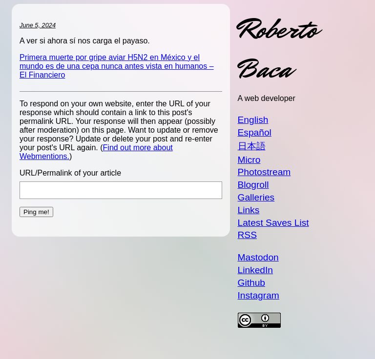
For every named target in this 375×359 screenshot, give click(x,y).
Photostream (264, 172)
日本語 (252, 146)
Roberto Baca (277, 49)
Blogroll (253, 185)
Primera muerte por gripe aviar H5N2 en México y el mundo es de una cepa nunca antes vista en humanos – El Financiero (117, 66)
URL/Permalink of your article (70, 173)
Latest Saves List (273, 223)
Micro (249, 160)
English (253, 120)
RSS (247, 235)
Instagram (258, 295)
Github (252, 283)
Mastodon (258, 257)
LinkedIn (255, 270)
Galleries (256, 197)
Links (249, 210)
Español (254, 132)
